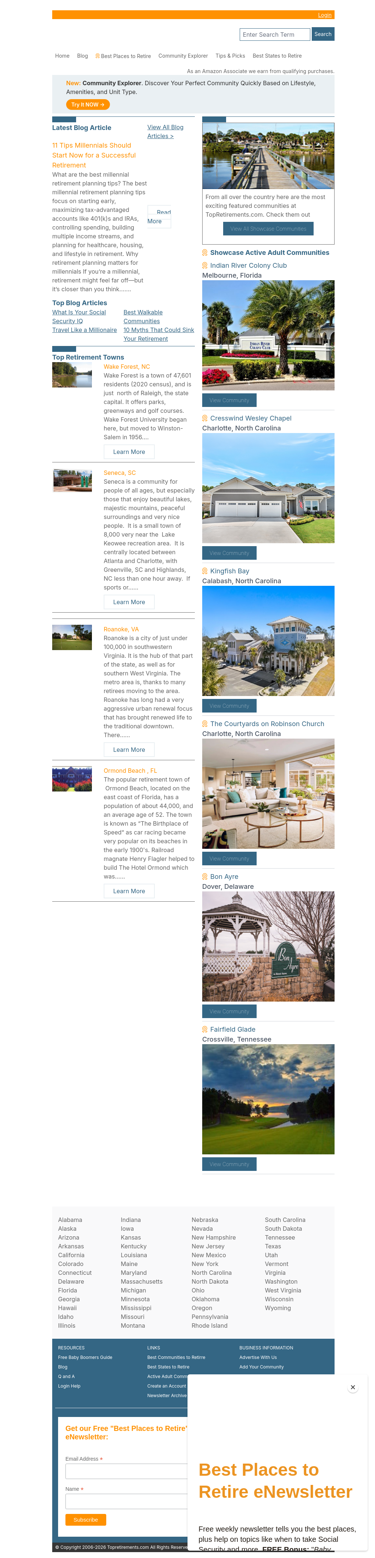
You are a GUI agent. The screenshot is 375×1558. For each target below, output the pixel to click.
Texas (273, 1246)
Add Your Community (261, 1367)
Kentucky (134, 1246)
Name (74, 1489)
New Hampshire (214, 1237)
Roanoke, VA (121, 629)
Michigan (133, 1290)
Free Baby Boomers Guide (85, 1357)
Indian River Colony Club (248, 265)
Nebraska (205, 1219)
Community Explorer (183, 56)
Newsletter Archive (167, 1395)
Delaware (71, 1281)
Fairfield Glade (233, 1029)
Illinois (66, 1325)
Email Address (84, 1459)
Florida (67, 1290)
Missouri (132, 1316)
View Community (229, 400)
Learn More (129, 451)
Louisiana (134, 1255)
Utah (271, 1255)
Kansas (131, 1237)
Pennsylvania (210, 1316)
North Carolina (212, 1272)
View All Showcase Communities (269, 229)
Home (62, 56)
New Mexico (209, 1255)
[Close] (352, 1387)
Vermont (276, 1263)
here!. (320, 214)
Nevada (202, 1228)
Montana (133, 1325)
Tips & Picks (230, 56)
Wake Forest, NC (127, 366)
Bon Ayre (224, 876)
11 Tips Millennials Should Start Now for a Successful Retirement (94, 155)
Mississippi (136, 1308)
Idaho (66, 1316)
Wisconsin (279, 1299)
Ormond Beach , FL (130, 770)
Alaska (67, 1228)
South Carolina (285, 1219)
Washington (281, 1281)
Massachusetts (141, 1281)
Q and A (66, 1376)
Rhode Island (210, 1325)
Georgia (69, 1299)
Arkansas (71, 1246)
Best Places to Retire (123, 56)
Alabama (70, 1219)
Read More (159, 217)
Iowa (127, 1228)
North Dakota (210, 1281)
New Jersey (208, 1246)
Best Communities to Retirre (176, 1357)
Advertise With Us (258, 1357)
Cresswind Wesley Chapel (251, 418)
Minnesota (135, 1299)
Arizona (68, 1237)
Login (325, 15)
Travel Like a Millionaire (84, 329)
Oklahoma (205, 1299)
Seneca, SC (120, 472)
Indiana (131, 1219)
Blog (82, 56)
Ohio (198, 1290)
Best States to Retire (277, 56)
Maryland (134, 1272)
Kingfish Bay (229, 571)
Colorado (70, 1263)
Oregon (202, 1308)
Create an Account (166, 1386)
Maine (129, 1263)
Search (323, 34)
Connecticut (75, 1272)
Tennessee (280, 1237)
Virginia (275, 1272)
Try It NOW (88, 104)
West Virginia (283, 1290)
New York (205, 1263)
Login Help (69, 1386)
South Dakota (283, 1228)
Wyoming (278, 1308)
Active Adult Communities (174, 1376)
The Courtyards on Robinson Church (267, 724)
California (71, 1255)
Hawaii (67, 1308)
